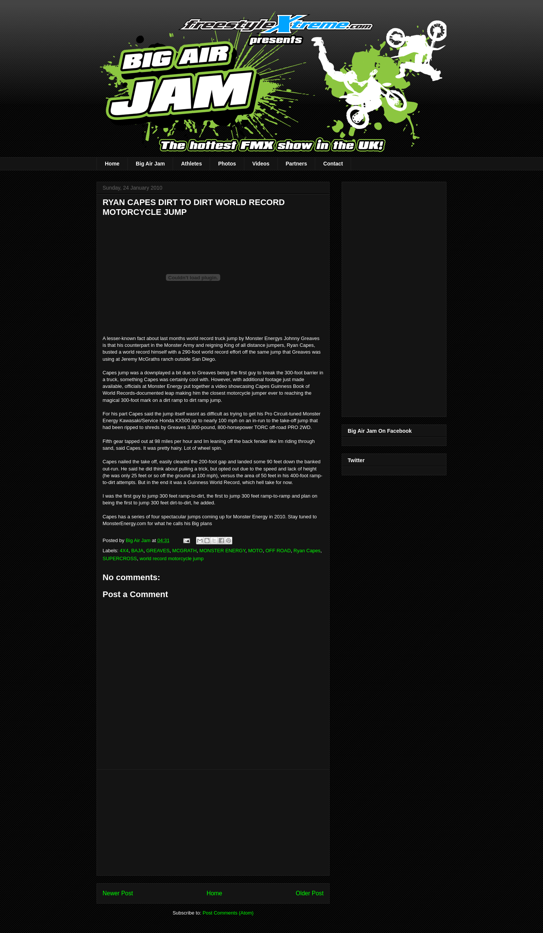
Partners (296, 164)
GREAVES (158, 550)
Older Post (310, 893)
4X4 (124, 550)
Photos (227, 164)
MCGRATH (184, 550)
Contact (333, 164)
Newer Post (118, 893)
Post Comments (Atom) (227, 913)
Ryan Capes (307, 550)
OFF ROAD (278, 550)
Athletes (191, 164)
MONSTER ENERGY (222, 550)
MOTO (255, 550)
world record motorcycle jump (172, 558)
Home (112, 164)
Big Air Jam (150, 164)
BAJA (137, 550)
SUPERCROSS (120, 558)
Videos (261, 164)
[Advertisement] (213, 822)
